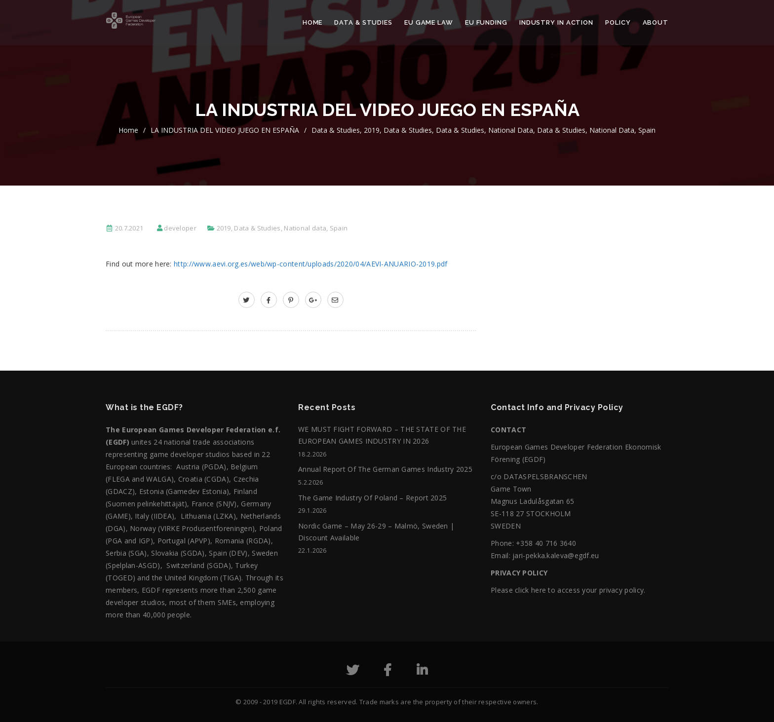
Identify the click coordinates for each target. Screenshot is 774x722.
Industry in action (556, 22)
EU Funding (486, 22)
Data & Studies (363, 22)
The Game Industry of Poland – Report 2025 (372, 497)
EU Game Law (428, 22)
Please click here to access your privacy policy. (568, 590)
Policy (617, 22)
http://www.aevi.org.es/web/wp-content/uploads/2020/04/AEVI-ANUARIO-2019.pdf (311, 263)
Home (313, 22)
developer (180, 228)
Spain (647, 130)
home (128, 130)
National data (510, 130)
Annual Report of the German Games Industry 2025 (385, 469)
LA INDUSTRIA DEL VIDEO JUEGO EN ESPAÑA (225, 130)
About (656, 22)
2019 (372, 130)
